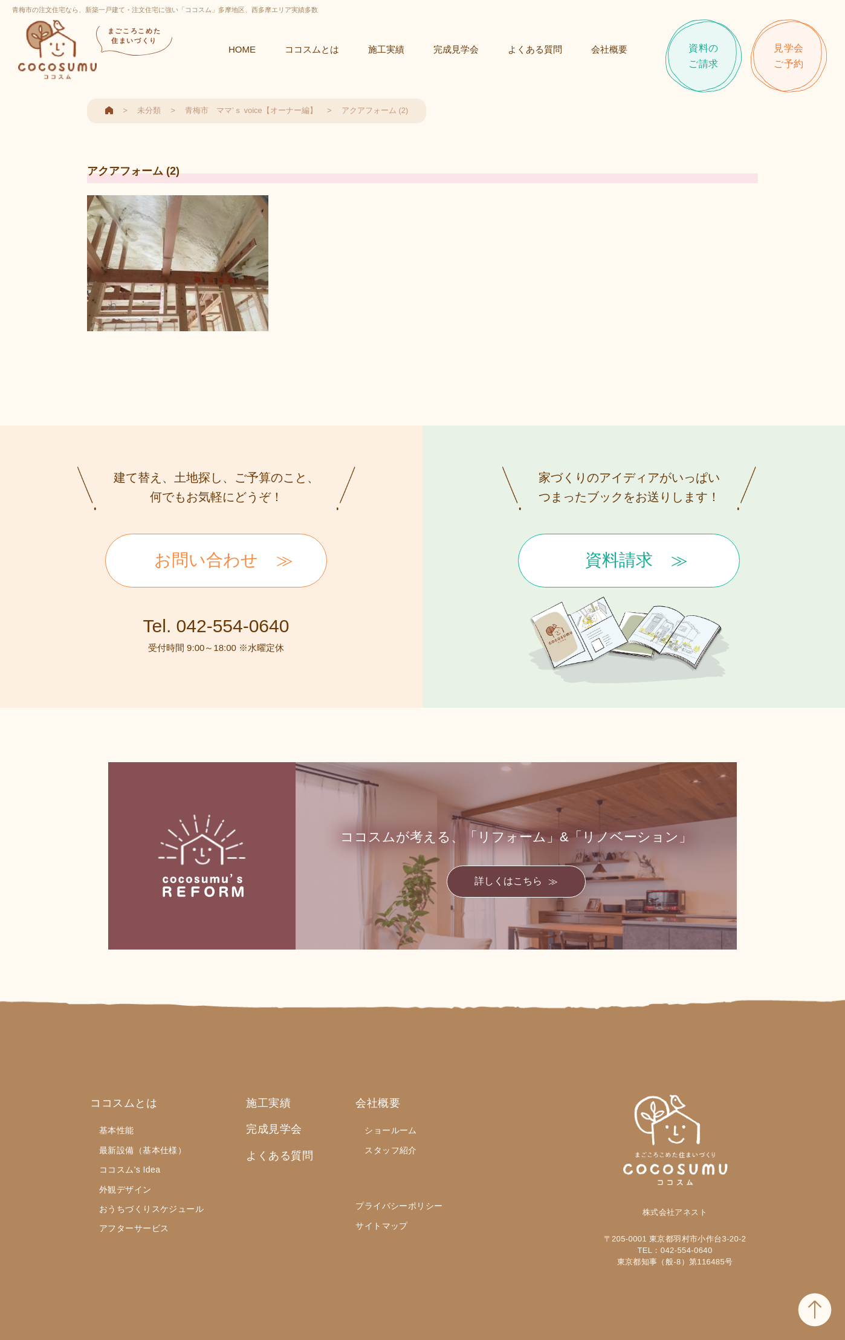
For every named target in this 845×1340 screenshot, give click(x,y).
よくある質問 (535, 49)
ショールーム (390, 1130)
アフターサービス (134, 1228)
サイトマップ (381, 1226)
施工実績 (386, 49)
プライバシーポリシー (398, 1206)
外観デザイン (125, 1189)
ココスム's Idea (129, 1169)
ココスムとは (312, 49)
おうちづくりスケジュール (151, 1209)
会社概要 (609, 49)
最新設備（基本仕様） (142, 1150)
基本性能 (116, 1130)
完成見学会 (456, 49)
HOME (242, 49)
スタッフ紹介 (390, 1150)
